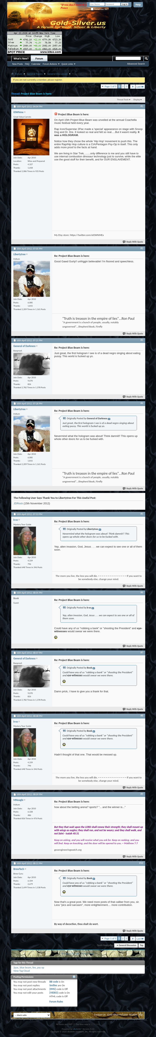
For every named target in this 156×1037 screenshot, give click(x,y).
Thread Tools (123, 99)
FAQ (27, 64)
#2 (142, 248)
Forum (39, 58)
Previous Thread (70, 953)
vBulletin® (77, 1029)
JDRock (18, 503)
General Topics (34, 73)
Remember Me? (99, 9)
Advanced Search (136, 64)
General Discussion (57, 73)
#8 (142, 715)
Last (140, 86)
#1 (142, 106)
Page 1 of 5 (110, 86)
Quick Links (67, 64)
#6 (142, 592)
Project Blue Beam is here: (36, 93)
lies (34, 967)
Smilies (53, 985)
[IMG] (52, 989)
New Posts (17, 64)
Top (141, 945)
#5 (142, 513)
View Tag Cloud (21, 970)
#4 (142, 403)
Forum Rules (56, 1001)
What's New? (21, 58)
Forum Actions (50, 64)
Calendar (36, 64)
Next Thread (87, 953)
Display (136, 99)
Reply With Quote (133, 242)
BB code (53, 981)
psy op (40, 967)
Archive (133, 1014)
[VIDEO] (53, 992)
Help (138, 4)
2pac (15, 967)
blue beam (25, 967)
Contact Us (100, 1014)
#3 (142, 340)
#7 (142, 652)
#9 (142, 794)
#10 (141, 863)
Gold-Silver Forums (117, 1014)
